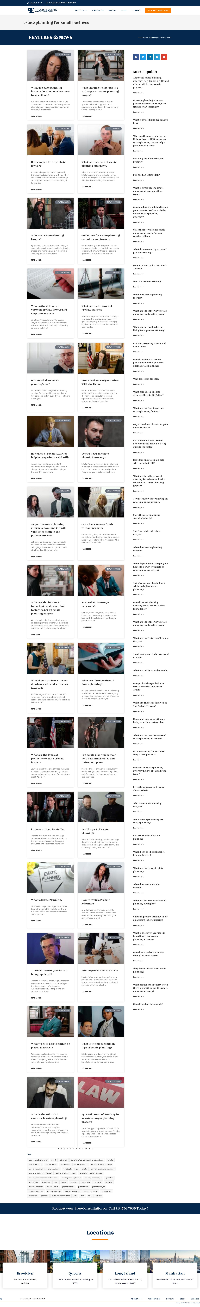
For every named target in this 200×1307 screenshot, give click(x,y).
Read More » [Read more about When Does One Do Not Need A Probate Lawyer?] (138, 860)
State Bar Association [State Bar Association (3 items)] (61, 1196)
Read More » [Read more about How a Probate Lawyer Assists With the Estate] (87, 408)
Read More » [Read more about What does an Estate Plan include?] (138, 893)
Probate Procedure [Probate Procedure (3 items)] (72, 1191)
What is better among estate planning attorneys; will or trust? (148, 191)
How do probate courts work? (100, 971)
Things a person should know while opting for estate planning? (149, 586)
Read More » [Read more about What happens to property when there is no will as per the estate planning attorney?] (138, 996)
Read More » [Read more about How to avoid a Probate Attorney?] (87, 924)
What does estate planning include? (147, 296)
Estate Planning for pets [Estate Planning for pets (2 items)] (66, 1173)
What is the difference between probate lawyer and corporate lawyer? (49, 310)
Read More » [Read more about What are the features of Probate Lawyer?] (87, 333)
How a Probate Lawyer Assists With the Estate (100, 382)
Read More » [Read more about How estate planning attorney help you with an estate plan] (138, 727)
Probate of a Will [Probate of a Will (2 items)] (54, 1191)
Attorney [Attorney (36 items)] (63, 1160)
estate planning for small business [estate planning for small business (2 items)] (43, 1178)
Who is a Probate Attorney (147, 281)
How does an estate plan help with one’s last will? (148, 461)
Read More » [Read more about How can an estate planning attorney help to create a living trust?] (138, 779)
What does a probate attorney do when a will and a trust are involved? (49, 684)
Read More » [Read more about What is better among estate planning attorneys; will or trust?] (138, 199)
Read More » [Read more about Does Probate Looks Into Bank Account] (138, 274)
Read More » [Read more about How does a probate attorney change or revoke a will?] (138, 961)
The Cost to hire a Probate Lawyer (147, 533)
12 (92, 1148)
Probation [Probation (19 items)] (33, 1196)
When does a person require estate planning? (148, 821)
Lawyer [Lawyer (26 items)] (63, 1182)
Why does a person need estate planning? (149, 970)
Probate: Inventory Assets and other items (149, 345)
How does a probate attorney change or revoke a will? (148, 954)
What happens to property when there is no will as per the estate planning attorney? (150, 988)
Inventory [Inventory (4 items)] (46, 1182)
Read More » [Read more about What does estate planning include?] (138, 303)
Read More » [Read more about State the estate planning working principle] (138, 523)
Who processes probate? (146, 379)
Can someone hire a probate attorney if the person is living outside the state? (149, 444)
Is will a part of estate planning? (95, 831)
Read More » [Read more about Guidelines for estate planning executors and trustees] (87, 260)
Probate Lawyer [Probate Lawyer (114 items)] (98, 1187)
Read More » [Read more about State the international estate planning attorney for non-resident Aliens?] (138, 241)
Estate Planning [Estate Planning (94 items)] (80, 1164)
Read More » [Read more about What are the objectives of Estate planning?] (87, 705)
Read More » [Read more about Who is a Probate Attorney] (138, 287)
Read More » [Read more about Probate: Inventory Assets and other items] (138, 352)
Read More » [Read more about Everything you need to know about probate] (138, 795)
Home (140, 37)
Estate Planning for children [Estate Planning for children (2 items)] (40, 1173)
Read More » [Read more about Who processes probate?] (138, 384)
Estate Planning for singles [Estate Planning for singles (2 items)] (91, 1173)
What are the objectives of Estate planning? (98, 682)
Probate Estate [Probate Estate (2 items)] (68, 1187)
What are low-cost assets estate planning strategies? (150, 902)
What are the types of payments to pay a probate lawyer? (47, 758)
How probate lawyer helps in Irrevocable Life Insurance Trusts (148, 687)
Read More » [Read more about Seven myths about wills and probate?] (138, 167)
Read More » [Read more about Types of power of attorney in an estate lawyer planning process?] (87, 1143)
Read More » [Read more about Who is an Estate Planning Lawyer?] (36, 260)
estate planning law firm (44, 12)
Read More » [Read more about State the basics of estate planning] (138, 844)
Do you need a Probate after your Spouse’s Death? (150, 426)
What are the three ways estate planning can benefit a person (150, 312)
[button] (136, 57)
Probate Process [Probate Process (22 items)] (91, 1191)
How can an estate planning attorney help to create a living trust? (149, 771)
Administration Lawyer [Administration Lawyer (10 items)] (38, 1160)
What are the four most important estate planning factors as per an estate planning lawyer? (48, 608)
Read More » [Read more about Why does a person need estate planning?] (138, 977)
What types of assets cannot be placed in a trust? (50, 1045)
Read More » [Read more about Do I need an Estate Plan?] (138, 180)
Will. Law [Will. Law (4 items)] (98, 1196)
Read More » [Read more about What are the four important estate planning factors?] (138, 417)
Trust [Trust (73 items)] (82, 1196)
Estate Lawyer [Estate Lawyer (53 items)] (51, 1164)
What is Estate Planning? (46, 900)
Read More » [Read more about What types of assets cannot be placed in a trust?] (36, 1068)
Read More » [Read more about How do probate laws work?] (138, 1009)
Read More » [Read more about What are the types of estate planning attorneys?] (87, 187)
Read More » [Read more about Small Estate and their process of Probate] (138, 663)
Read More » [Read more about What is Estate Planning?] (36, 921)
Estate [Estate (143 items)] (110, 1160)
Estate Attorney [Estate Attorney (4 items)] (35, 1164)
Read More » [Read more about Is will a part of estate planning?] (87, 854)
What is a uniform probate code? (150, 670)
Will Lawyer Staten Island (32, 1298)
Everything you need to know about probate (149, 788)
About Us (81, 10)
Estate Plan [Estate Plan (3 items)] (65, 1164)
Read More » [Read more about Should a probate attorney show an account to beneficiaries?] (138, 925)
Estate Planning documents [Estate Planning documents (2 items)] (75, 1169)
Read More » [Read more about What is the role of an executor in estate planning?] (36, 1142)
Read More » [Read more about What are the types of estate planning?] (138, 877)
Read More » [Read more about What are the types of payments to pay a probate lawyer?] (36, 783)
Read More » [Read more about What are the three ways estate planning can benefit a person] (138, 319)
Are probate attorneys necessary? (95, 604)
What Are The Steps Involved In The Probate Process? (150, 704)
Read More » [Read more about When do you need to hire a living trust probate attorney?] (138, 335)
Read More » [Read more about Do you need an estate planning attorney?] (87, 478)
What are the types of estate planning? (148, 869)
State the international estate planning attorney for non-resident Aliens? (149, 233)
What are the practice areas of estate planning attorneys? (149, 737)
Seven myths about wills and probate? (148, 160)
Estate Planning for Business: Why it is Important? (149, 753)
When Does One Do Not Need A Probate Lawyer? (149, 853)
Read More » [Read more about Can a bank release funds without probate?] (87, 549)
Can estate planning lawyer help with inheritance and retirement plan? (99, 758)
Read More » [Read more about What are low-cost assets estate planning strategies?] (138, 909)
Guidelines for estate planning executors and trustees (101, 237)
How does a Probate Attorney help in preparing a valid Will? (50, 455)
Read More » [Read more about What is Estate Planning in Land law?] (138, 128)
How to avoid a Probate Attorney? (96, 902)
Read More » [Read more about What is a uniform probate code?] (138, 676)
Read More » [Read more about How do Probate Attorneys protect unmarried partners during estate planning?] (138, 371)
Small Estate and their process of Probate (151, 656)
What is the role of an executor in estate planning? (49, 1116)
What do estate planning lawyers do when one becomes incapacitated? (50, 91)
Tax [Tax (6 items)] (75, 1196)
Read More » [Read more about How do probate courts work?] (87, 991)
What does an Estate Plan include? (146, 886)
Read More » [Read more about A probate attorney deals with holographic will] (36, 998)
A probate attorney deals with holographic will (49, 972)
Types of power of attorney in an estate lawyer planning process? (100, 1118)
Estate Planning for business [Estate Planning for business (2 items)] (103, 1169)
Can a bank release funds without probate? (97, 526)
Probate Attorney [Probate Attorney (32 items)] (36, 1187)
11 (89, 1148)
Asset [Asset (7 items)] (53, 1160)
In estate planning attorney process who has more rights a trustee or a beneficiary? (149, 103)
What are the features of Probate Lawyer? (97, 308)
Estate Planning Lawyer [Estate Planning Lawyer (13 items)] (71, 1178)
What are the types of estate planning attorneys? (99, 164)
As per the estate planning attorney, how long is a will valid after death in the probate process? (48, 529)
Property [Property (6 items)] (44, 1196)
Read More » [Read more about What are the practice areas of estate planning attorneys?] (138, 744)
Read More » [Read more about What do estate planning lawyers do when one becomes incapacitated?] (36, 116)
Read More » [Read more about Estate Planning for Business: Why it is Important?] (138, 760)
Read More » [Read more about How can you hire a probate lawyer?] (36, 189)
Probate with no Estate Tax (48, 829)
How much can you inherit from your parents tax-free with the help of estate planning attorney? (150, 212)
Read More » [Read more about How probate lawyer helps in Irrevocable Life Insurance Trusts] (138, 695)
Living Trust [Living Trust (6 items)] (85, 1182)
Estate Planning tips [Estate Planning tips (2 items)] (93, 1178)
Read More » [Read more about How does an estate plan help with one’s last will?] (138, 468)
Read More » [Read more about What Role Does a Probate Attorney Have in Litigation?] (138, 400)
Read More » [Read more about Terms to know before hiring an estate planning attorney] (138, 507)
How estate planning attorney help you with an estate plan (149, 721)
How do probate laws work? (148, 1004)
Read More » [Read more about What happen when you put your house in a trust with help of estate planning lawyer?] (138, 575)
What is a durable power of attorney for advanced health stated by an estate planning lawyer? (149, 481)
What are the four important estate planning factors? (148, 409)
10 (86, 1148)
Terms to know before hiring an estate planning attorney (150, 500)
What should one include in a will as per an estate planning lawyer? (100, 91)
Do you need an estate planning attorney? (95, 455)
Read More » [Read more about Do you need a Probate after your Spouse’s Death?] (138, 433)
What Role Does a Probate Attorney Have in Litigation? (148, 393)
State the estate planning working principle (146, 516)
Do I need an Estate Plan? (146, 175)
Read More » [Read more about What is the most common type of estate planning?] (87, 1068)
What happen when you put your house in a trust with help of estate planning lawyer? (150, 567)
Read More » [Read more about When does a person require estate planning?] (138, 828)
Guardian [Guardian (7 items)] (109, 1178)
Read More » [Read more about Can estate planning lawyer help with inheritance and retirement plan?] (87, 783)
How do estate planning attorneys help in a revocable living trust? (149, 605)
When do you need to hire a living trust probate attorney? (149, 329)
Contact (136, 10)
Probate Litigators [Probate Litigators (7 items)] (36, 1191)
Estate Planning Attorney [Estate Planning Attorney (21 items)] (101, 1164)
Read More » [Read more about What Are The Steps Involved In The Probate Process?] (138, 711)
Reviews (112, 10)
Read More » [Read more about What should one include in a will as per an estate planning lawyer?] (87, 116)
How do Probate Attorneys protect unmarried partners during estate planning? (148, 363)
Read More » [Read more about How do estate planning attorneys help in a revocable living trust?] (138, 614)
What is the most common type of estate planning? (98, 1045)
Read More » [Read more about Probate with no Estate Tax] (36, 850)
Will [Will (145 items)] (89, 1196)
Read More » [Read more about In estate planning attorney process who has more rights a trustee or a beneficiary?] (138, 112)
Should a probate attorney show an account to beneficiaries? (150, 918)
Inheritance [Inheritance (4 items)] (33, 1182)
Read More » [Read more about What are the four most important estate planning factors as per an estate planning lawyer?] (36, 635)
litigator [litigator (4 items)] (74, 1182)
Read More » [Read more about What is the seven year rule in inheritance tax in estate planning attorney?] (138, 945)
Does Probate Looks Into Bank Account (150, 267)
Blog (124, 10)
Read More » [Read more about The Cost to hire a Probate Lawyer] (138, 540)
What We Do (98, 10)
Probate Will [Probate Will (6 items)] (106, 1191)
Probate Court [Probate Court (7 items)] (52, 1187)
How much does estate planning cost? (45, 382)
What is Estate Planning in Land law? (150, 121)
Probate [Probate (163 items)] (108, 1182)
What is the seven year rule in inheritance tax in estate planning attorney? (149, 936)
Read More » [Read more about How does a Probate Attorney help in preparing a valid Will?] (36, 478)
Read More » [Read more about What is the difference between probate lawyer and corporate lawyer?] (36, 334)
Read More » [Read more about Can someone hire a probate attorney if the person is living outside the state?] (138, 452)
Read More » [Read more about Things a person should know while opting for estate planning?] (138, 595)
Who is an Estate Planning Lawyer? (47, 237)
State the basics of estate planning (146, 837)
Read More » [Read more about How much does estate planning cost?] (36, 405)
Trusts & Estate (46, 9)
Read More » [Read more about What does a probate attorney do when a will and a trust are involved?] (36, 709)
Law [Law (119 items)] (55, 1182)
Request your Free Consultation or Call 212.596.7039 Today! (100, 1208)
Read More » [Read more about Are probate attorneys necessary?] (87, 627)
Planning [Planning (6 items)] (97, 1182)
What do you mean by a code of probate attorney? (149, 251)
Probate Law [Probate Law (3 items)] (83, 1187)
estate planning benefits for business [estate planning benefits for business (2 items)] (44, 1169)
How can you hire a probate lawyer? (48, 164)
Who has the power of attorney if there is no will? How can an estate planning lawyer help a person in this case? (150, 140)
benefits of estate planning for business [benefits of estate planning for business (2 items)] (87, 1160)
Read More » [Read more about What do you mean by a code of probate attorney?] (138, 258)
